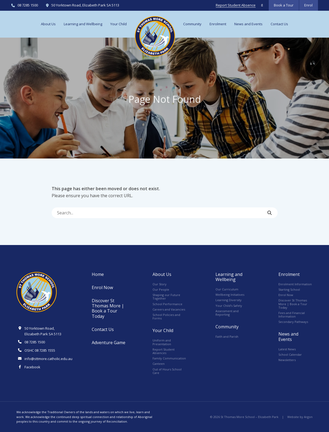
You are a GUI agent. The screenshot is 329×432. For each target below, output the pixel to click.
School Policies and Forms (166, 316)
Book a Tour (283, 5)
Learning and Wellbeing (83, 23)
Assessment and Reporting (227, 312)
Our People (161, 289)
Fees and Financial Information (291, 314)
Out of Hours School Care (167, 371)
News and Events (248, 23)
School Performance (167, 304)
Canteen (159, 364)
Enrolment (218, 23)
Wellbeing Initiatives (229, 295)
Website (293, 417)
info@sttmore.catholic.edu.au (48, 358)
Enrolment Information (295, 284)
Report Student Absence (236, 5)
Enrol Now (102, 287)
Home (98, 274)
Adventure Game (108, 342)
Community (192, 23)
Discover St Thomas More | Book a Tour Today (108, 308)
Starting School (289, 289)
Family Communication (169, 358)
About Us (48, 23)
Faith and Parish (226, 336)
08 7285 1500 (27, 5)
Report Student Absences (164, 351)
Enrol (308, 5)
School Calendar (290, 354)
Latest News (287, 349)
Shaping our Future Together (166, 296)
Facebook (32, 367)
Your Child (118, 23)
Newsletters (287, 360)
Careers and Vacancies (169, 309)
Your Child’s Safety (228, 306)
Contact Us (279, 23)
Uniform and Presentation (162, 342)
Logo (155, 36)
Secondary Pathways (293, 322)
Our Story (160, 284)
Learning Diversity (228, 300)
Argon (308, 417)
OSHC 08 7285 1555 (39, 350)
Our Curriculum (226, 289)
